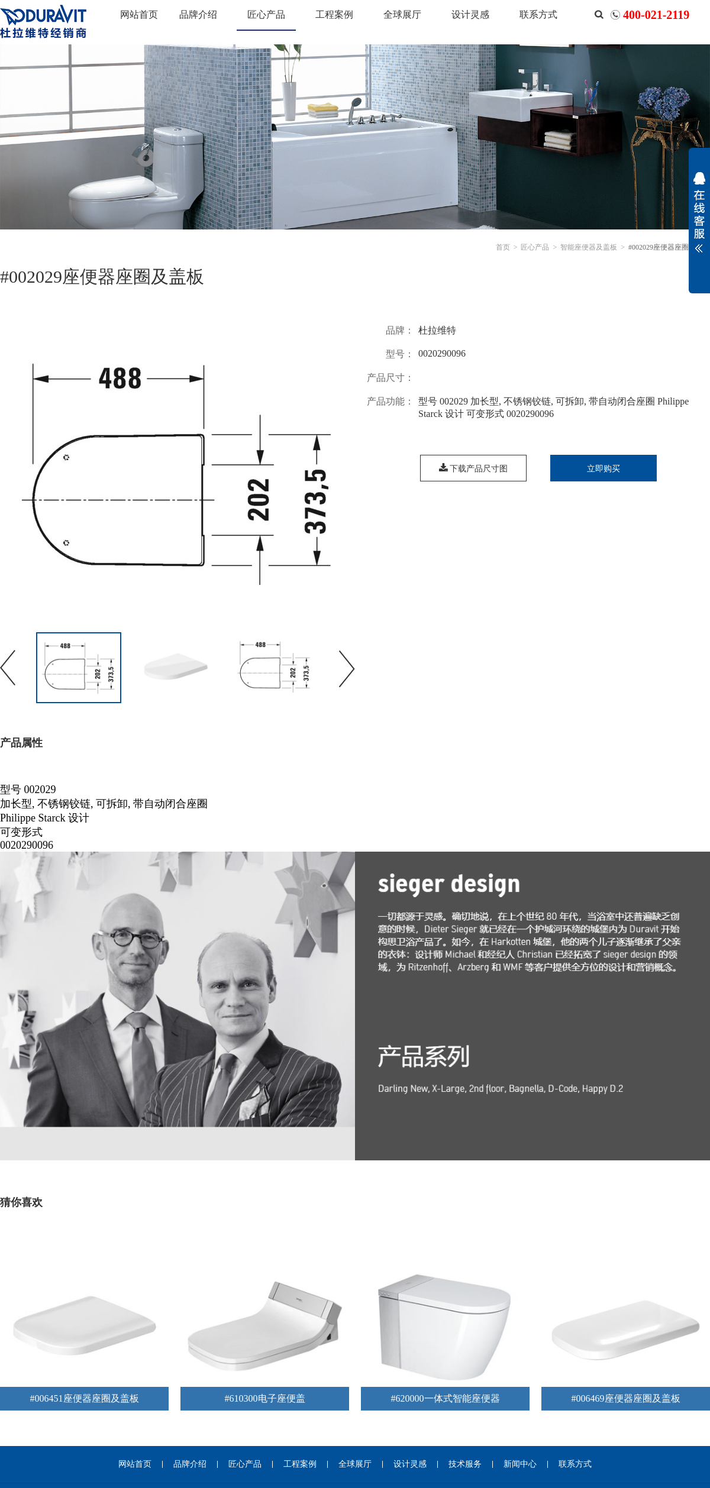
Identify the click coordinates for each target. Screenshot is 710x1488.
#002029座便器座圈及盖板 (669, 247)
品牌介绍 (198, 14)
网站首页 (139, 14)
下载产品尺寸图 (473, 468)
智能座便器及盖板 (588, 247)
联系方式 (538, 14)
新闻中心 (520, 1464)
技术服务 (465, 1464)
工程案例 (334, 14)
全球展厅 (402, 14)
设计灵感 (470, 14)
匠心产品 (266, 14)
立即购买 (603, 468)
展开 (699, 220)
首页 (503, 247)
